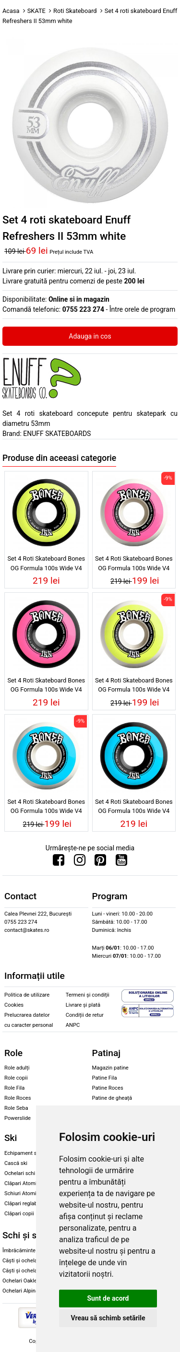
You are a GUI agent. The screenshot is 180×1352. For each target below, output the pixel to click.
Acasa (11, 10)
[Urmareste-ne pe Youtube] (121, 862)
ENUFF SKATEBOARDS (57, 433)
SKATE (36, 10)
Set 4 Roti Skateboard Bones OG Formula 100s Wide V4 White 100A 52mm (46, 807)
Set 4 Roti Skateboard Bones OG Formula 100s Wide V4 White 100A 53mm (134, 564)
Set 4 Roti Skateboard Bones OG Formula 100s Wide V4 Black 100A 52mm (134, 807)
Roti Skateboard (75, 10)
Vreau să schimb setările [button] (108, 1318)
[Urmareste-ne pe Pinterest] (100, 862)
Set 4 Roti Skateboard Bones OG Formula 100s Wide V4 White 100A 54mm (134, 686)
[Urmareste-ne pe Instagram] (79, 862)
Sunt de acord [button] (108, 1298)
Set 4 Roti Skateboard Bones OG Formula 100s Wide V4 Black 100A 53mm (46, 686)
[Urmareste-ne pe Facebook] (58, 862)
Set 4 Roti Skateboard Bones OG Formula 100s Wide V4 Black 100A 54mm (46, 564)
